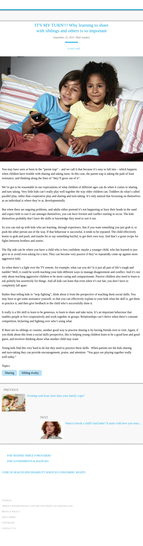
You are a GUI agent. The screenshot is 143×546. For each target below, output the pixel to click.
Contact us (9, 528)
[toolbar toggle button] (9, 4)
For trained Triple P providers (26, 455)
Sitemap (6, 500)
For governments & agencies (25, 461)
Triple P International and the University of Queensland (37, 506)
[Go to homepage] (71, 10)
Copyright (8, 522)
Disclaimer (8, 517)
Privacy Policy (11, 511)
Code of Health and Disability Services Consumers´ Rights (43, 472)
